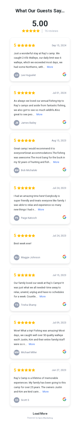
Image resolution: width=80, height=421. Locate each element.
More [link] (50, 66)
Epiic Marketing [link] (45, 418)
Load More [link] (40, 413)
